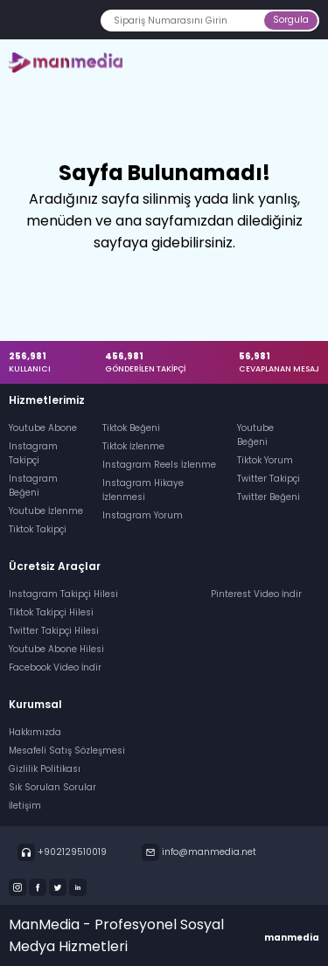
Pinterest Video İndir (256, 594)
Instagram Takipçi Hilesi (63, 594)
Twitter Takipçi (268, 478)
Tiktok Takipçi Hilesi (51, 612)
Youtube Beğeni (255, 434)
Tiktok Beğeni (131, 427)
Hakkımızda (35, 732)
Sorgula (291, 19)
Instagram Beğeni (33, 485)
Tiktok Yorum (265, 460)
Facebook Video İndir (55, 667)
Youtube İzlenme (46, 511)
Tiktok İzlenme (133, 446)
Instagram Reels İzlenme (159, 464)
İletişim (25, 805)
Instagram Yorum (142, 515)
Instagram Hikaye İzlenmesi (143, 490)
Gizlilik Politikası (44, 768)
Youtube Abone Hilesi (56, 649)
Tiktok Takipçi (37, 529)
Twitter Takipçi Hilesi (54, 630)
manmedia (291, 937)
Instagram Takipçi (33, 453)
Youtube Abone (43, 427)
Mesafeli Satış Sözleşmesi (67, 750)
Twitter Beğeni (268, 497)
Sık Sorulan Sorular (52, 787)
